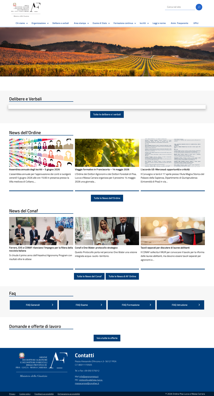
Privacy (12, 393)
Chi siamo (20, 23)
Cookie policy (24, 393)
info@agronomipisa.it (89, 376)
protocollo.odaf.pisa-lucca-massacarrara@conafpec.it (89, 381)
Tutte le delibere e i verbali (107, 114)
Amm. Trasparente (179, 23)
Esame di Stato (100, 23)
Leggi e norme (159, 23)
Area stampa (80, 23)
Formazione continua (123, 23)
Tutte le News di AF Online (122, 276)
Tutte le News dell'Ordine (107, 198)
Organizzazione (39, 23)
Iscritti (143, 23)
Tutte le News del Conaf (89, 276)
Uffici (195, 23)
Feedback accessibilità (44, 393)
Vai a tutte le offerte (107, 338)
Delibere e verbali (60, 23)
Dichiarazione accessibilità (69, 393)
